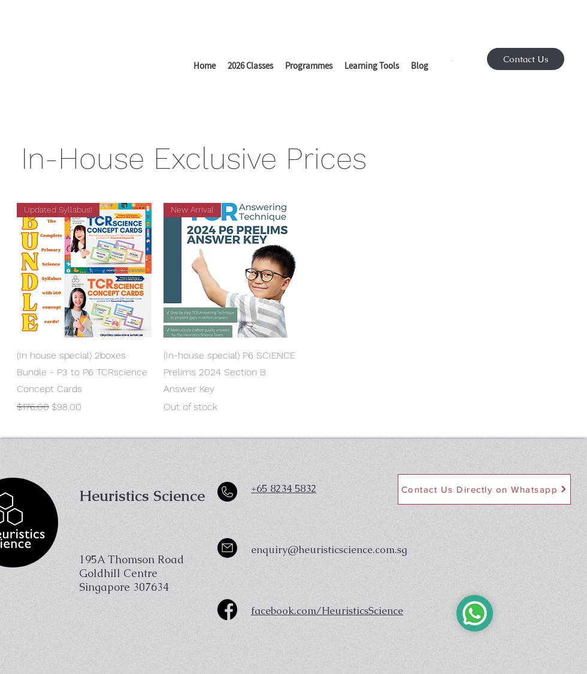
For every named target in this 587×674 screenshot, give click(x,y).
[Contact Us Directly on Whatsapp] (484, 489)
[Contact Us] (525, 59)
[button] (250, 67)
